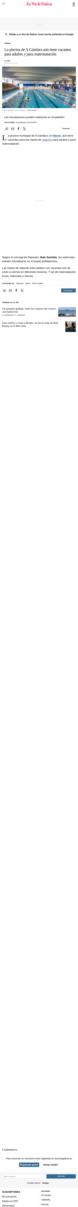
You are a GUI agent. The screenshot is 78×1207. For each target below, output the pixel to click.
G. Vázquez (20, 315)
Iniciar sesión (50, 1164)
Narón (57, 135)
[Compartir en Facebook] (18, 128)
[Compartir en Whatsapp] (6, 128)
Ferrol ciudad (37, 283)
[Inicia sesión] (73, 3)
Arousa (44, 1204)
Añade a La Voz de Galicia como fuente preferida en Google (41, 34)
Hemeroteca (8, 1205)
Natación (20, 283)
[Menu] (4, 4)
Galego (45, 1183)
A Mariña (45, 1199)
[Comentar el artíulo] (66, 129)
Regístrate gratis (29, 1164)
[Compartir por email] (12, 128)
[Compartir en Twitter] (24, 128)
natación (47, 139)
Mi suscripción (9, 1196)
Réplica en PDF (10, 1201)
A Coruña (46, 1195)
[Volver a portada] (39, 4)
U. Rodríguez (8, 315)
